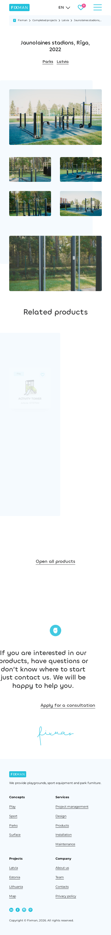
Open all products (55, 581)
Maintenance (65, 844)
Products (62, 825)
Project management (72, 806)
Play (12, 806)
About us (62, 868)
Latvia (65, 20)
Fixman (22, 20)
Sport (13, 816)
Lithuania (16, 887)
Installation (64, 835)
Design (61, 816)
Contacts (62, 887)
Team (60, 877)
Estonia (14, 877)
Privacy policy (66, 896)
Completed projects (44, 20)
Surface (15, 835)
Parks (47, 61)
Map (12, 896)
